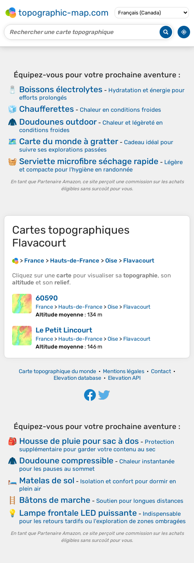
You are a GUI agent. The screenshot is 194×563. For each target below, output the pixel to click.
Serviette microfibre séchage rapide (88, 161)
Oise (113, 307)
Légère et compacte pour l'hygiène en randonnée (101, 166)
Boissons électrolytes (60, 89)
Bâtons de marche (54, 500)
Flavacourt (136, 307)
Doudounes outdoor (58, 122)
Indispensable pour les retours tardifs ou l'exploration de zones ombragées (102, 517)
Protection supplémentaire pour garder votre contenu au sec (96, 445)
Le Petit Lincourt (64, 330)
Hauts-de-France (80, 307)
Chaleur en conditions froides (120, 109)
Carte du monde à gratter (68, 141)
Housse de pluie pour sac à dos (79, 441)
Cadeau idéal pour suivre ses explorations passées (96, 146)
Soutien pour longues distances (139, 500)
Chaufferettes (46, 109)
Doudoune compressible (66, 460)
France (44, 307)
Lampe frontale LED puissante (78, 513)
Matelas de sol (46, 480)
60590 (47, 298)
